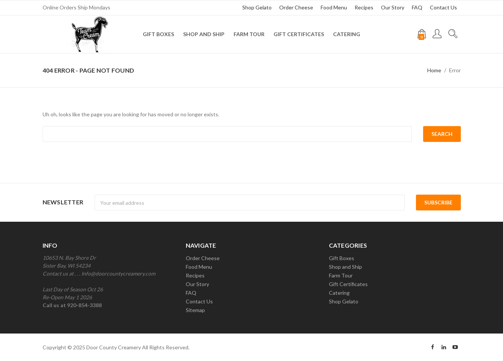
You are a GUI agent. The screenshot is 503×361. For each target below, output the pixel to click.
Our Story (392, 7)
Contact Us (443, 7)
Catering (346, 34)
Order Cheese (296, 7)
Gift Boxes (158, 34)
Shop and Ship (204, 34)
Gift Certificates (299, 34)
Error (455, 70)
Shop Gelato (257, 7)
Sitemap (195, 310)
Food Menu (334, 7)
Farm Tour (249, 34)
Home (434, 70)
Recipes (364, 7)
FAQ (417, 7)
